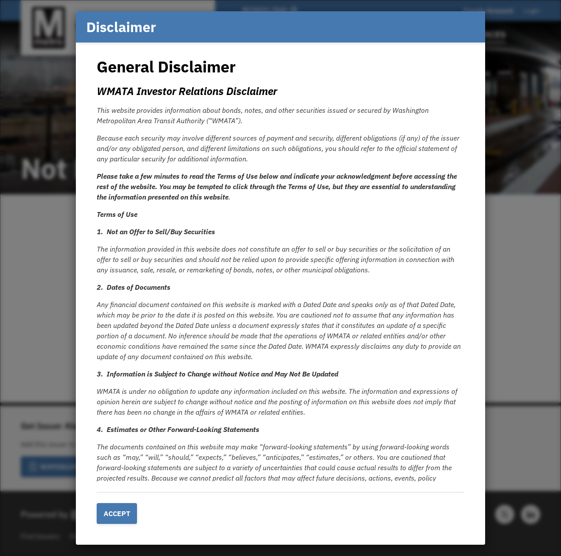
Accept (117, 513)
